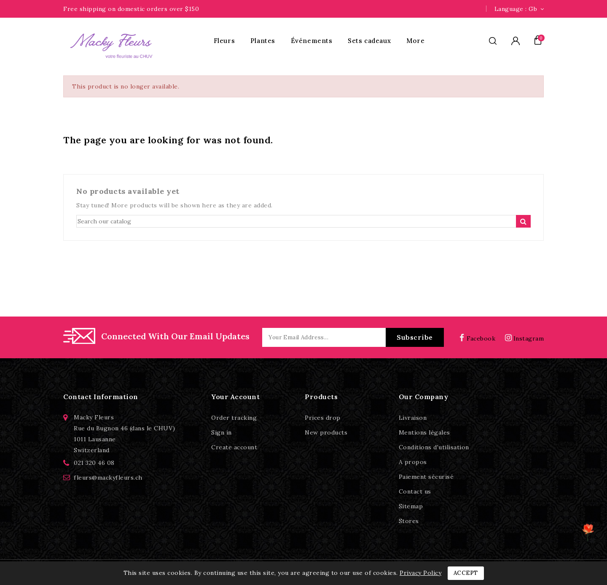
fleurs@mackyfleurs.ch (108, 477)
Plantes (262, 41)
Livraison (413, 417)
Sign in (221, 432)
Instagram (528, 338)
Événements (312, 41)
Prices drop (323, 417)
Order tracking (234, 417)
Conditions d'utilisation (434, 447)
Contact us (415, 491)
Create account (234, 447)
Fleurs (224, 41)
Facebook (481, 338)
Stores (409, 521)
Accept (466, 573)
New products (326, 432)
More (415, 41)
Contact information (100, 396)
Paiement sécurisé (426, 476)
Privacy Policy (420, 573)
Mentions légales (424, 432)
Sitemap (411, 506)
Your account (235, 396)
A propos (413, 462)
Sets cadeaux (369, 41)
